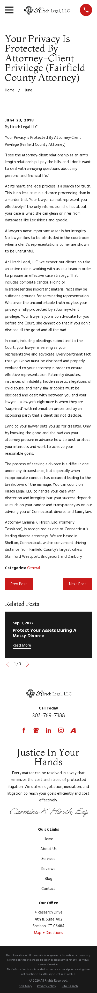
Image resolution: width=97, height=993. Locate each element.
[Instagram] (61, 730)
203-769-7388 (48, 715)
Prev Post (19, 584)
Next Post (77, 584)
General (33, 568)
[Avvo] (73, 730)
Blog (48, 879)
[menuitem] (25, 987)
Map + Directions (48, 933)
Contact (48, 889)
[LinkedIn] (48, 730)
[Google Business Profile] (36, 730)
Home (48, 839)
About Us (48, 849)
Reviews (48, 869)
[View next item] (27, 664)
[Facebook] (24, 730)
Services (48, 859)
